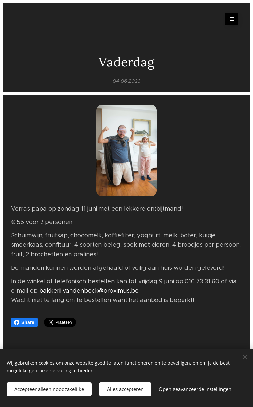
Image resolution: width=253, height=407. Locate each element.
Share (24, 322)
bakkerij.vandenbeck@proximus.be (89, 290)
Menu (229, 19)
